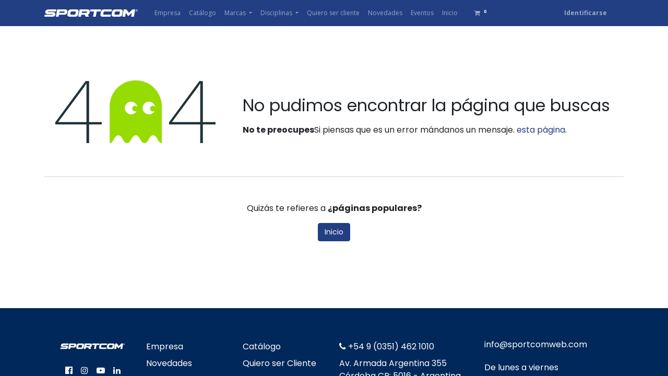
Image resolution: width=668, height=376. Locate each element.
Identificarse (585, 12)
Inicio (334, 232)
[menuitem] (167, 13)
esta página (541, 130)
